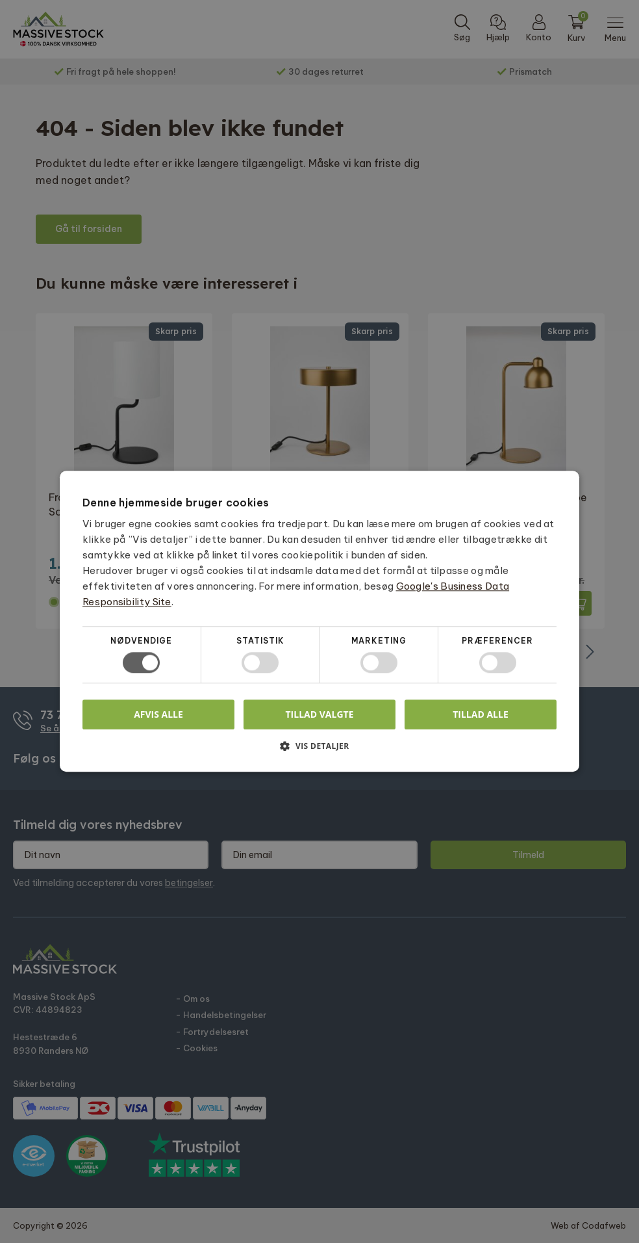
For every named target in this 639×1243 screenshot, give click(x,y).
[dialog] (319, 621)
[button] (319, 751)
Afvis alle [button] (158, 715)
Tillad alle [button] (480, 714)
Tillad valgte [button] (320, 714)
